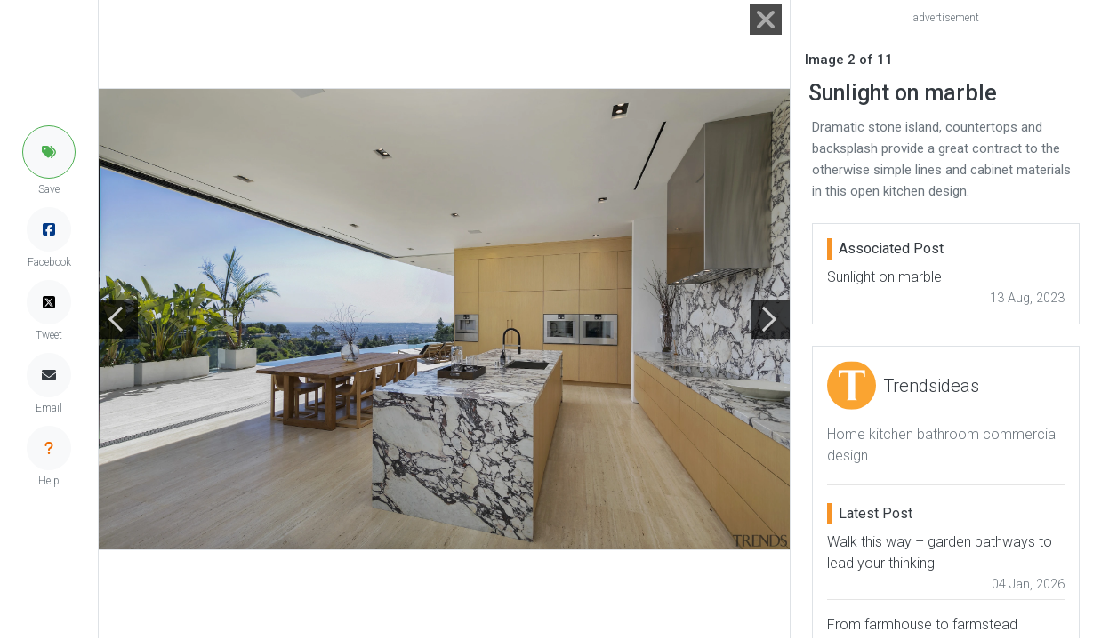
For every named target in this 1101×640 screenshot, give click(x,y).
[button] (49, 152)
